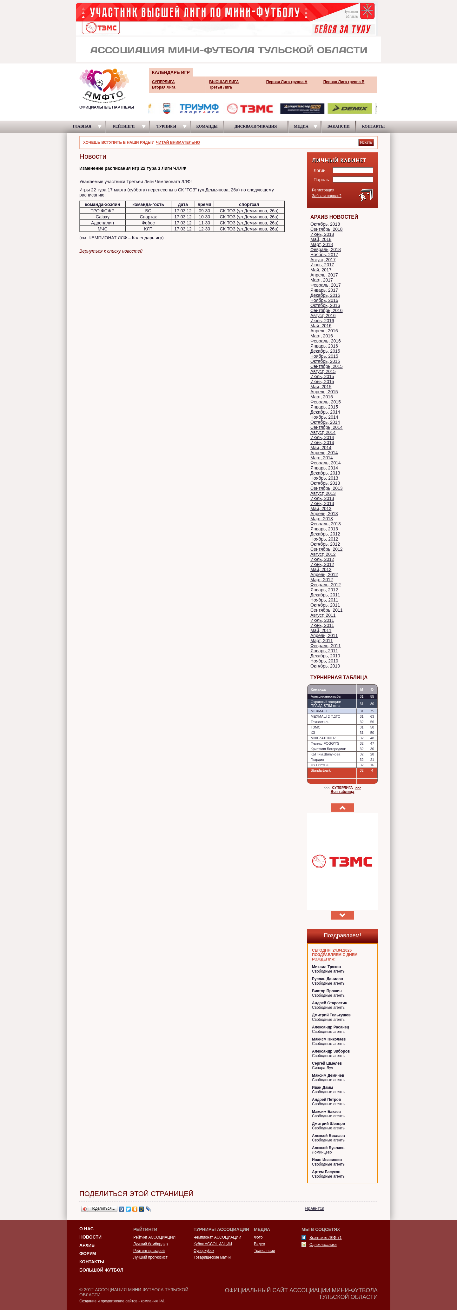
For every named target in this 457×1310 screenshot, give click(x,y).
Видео (259, 1244)
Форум (87, 1253)
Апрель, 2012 (324, 574)
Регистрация (323, 190)
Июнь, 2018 (322, 234)
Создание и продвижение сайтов (108, 1301)
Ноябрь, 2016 (324, 300)
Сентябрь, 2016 (326, 310)
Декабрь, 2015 (325, 351)
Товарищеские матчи (212, 1257)
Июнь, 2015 (322, 381)
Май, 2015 (320, 386)
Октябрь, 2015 (325, 361)
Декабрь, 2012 (325, 533)
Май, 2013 (320, 508)
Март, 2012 (321, 579)
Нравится (314, 1208)
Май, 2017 (320, 269)
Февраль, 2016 (325, 340)
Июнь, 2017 (322, 264)
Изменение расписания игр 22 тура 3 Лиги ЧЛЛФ (132, 168)
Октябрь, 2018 (325, 224)
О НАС (86, 1228)
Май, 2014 (320, 447)
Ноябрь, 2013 (324, 478)
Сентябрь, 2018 (326, 229)
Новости (90, 1237)
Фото (258, 1237)
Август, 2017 (323, 259)
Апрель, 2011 (324, 635)
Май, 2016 (320, 325)
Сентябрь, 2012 (326, 549)
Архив (87, 1245)
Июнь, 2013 (322, 503)
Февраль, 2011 (325, 645)
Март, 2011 (321, 640)
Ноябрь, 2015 (324, 356)
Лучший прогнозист (150, 1257)
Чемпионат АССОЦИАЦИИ (217, 1237)
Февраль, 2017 (325, 285)
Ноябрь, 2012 (324, 539)
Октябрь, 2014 (325, 422)
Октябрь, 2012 (325, 544)
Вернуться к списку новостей (110, 251)
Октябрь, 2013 (325, 483)
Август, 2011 (323, 615)
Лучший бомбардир (150, 1244)
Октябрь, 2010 (325, 665)
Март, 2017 (321, 280)
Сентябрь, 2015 (326, 366)
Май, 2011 (320, 630)
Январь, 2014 (324, 467)
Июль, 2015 (322, 376)
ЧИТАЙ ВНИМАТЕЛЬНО (178, 142)
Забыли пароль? (326, 196)
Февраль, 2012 (325, 584)
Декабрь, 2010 (325, 655)
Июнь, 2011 (322, 625)
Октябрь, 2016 (325, 305)
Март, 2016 (321, 335)
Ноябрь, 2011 (324, 599)
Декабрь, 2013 (325, 472)
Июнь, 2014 (322, 442)
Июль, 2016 (322, 320)
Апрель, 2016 (324, 330)
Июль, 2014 (322, 437)
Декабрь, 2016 (325, 295)
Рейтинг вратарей (149, 1250)
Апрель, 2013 (324, 513)
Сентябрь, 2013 (326, 488)
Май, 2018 (320, 239)
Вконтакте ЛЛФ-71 (325, 1237)
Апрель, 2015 (324, 391)
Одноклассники (323, 1244)
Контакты (91, 1261)
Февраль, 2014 (325, 462)
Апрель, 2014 (324, 452)
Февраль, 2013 (325, 523)
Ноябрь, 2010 (324, 660)
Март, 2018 (321, 244)
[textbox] (333, 142)
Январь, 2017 (324, 290)
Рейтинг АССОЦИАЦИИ (154, 1237)
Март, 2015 (321, 396)
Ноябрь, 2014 (324, 417)
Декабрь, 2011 (325, 594)
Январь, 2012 (324, 589)
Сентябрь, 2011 (326, 610)
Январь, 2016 (324, 346)
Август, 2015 (323, 371)
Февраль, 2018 (325, 249)
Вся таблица (342, 791)
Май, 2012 (320, 569)
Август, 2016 (323, 315)
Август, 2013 (323, 493)
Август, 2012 (323, 554)
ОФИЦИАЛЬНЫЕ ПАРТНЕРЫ (106, 107)
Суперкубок (204, 1250)
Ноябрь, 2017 (324, 254)
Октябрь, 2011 (325, 605)
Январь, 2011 (324, 650)
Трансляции (264, 1250)
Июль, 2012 (322, 559)
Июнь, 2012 (322, 564)
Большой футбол (101, 1270)
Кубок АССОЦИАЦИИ (213, 1244)
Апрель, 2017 (324, 274)
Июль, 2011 (322, 620)
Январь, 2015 (324, 406)
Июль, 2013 (322, 498)
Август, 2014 (323, 432)
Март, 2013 (321, 518)
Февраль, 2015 (325, 401)
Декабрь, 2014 (325, 412)
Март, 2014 (321, 457)
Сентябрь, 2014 (326, 427)
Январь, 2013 (324, 528)
